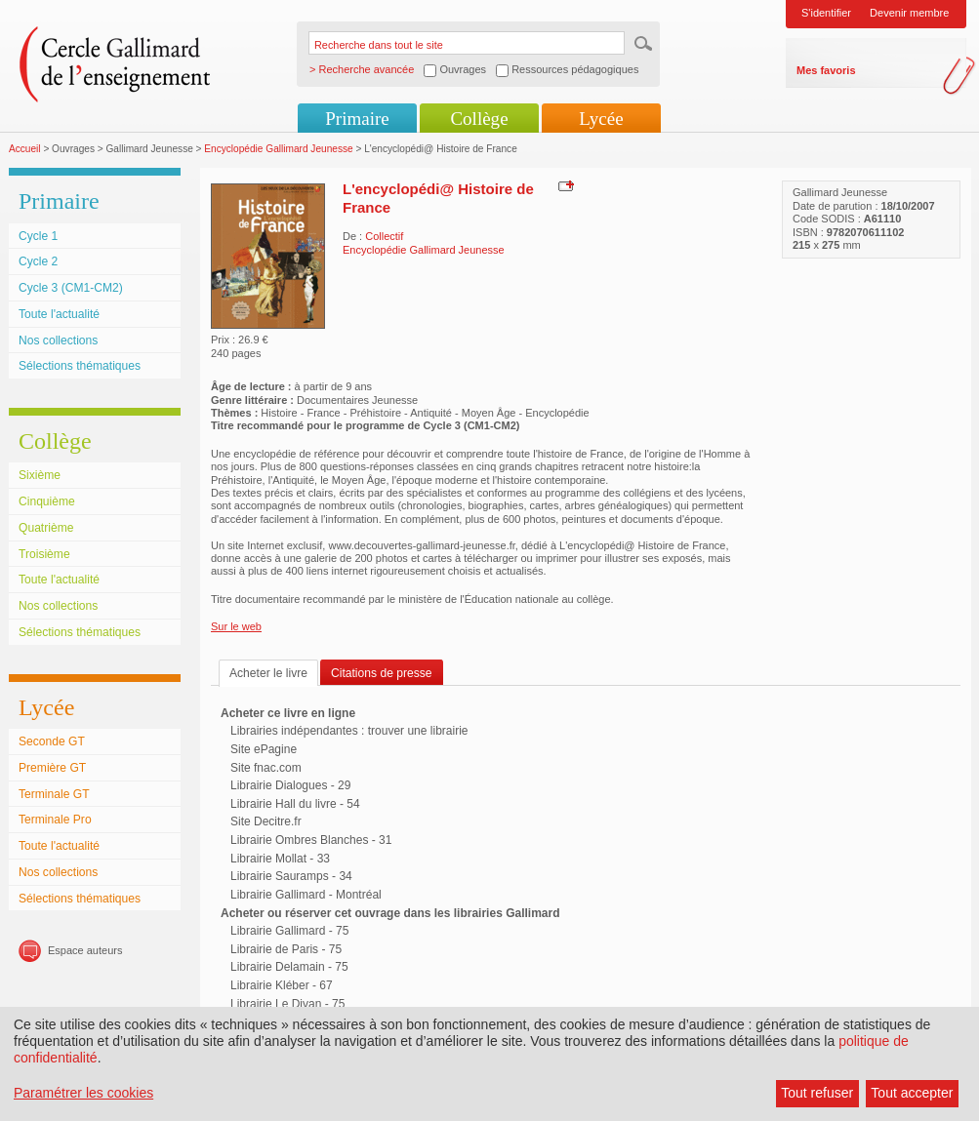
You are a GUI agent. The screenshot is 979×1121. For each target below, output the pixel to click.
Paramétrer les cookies (83, 1093)
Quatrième (46, 528)
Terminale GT (54, 794)
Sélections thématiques (80, 366)
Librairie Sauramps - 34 (291, 876)
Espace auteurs (85, 950)
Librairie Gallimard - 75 (289, 931)
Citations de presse (381, 673)
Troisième (44, 554)
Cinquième (47, 501)
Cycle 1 (38, 236)
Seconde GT (52, 741)
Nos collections (58, 340)
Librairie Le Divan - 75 (287, 1004)
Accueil (25, 148)
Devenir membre (909, 13)
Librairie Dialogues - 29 (290, 785)
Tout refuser (817, 1093)
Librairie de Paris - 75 (286, 949)
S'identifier (826, 13)
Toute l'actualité (59, 314)
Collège (479, 118)
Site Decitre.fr (266, 821)
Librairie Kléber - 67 (281, 985)
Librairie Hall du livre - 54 (295, 804)
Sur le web (236, 626)
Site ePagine (263, 749)
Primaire (356, 118)
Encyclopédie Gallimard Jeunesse (278, 148)
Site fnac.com (266, 768)
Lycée (601, 118)
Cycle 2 (38, 261)
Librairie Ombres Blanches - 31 (310, 840)
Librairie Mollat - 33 (280, 858)
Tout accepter (912, 1093)
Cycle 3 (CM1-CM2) (71, 288)
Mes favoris (826, 70)
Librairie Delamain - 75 (289, 967)
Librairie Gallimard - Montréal (306, 894)
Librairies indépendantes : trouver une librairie (349, 731)
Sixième (40, 475)
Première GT (52, 768)
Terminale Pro (55, 819)
